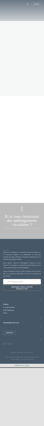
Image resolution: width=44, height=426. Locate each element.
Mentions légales (15, 359)
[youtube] (9, 344)
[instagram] (3, 344)
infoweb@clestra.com (11, 323)
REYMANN (30, 359)
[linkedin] (6, 344)
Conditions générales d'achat (32, 357)
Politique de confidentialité (16, 357)
